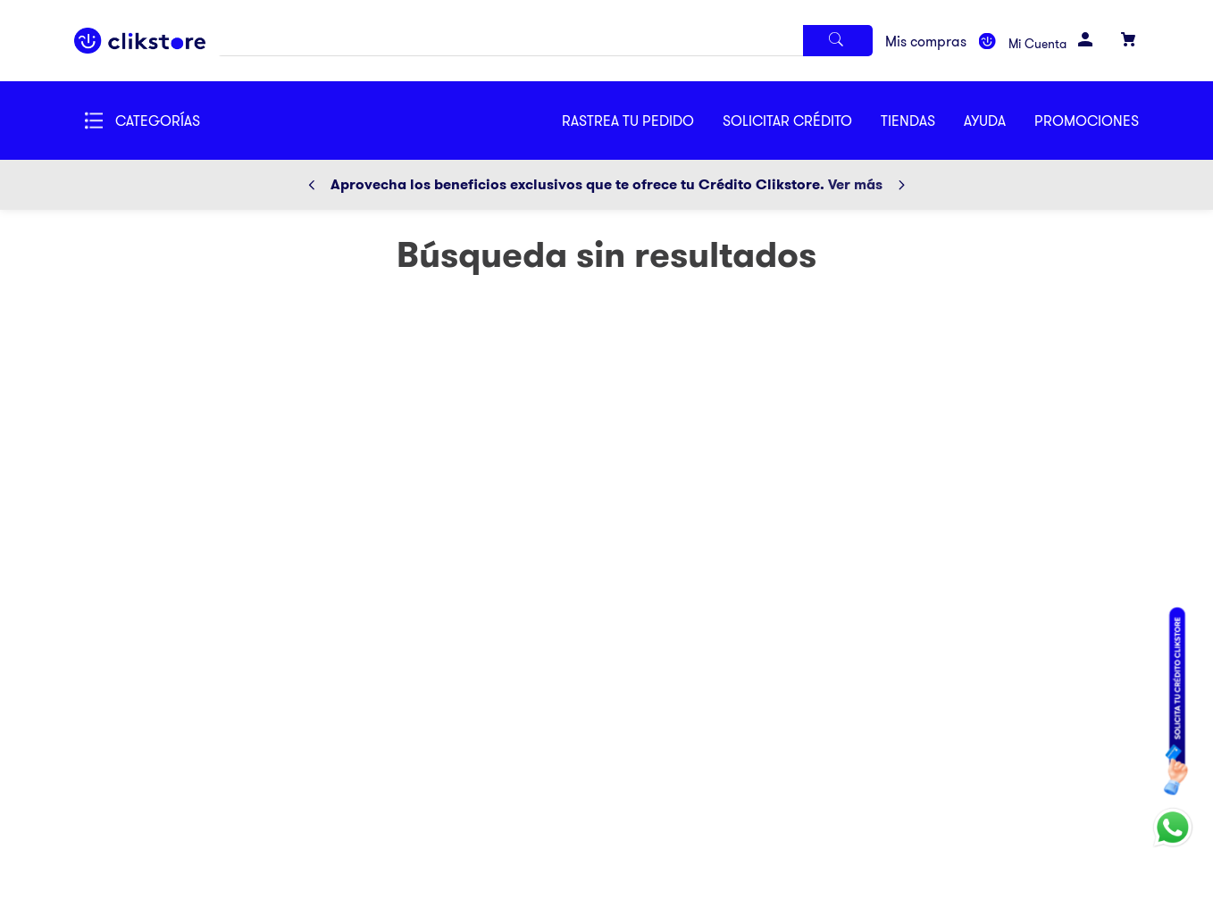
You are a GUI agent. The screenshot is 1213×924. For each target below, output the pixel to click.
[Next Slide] (901, 184)
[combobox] (546, 40)
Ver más (855, 184)
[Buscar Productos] (838, 40)
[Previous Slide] (311, 184)
